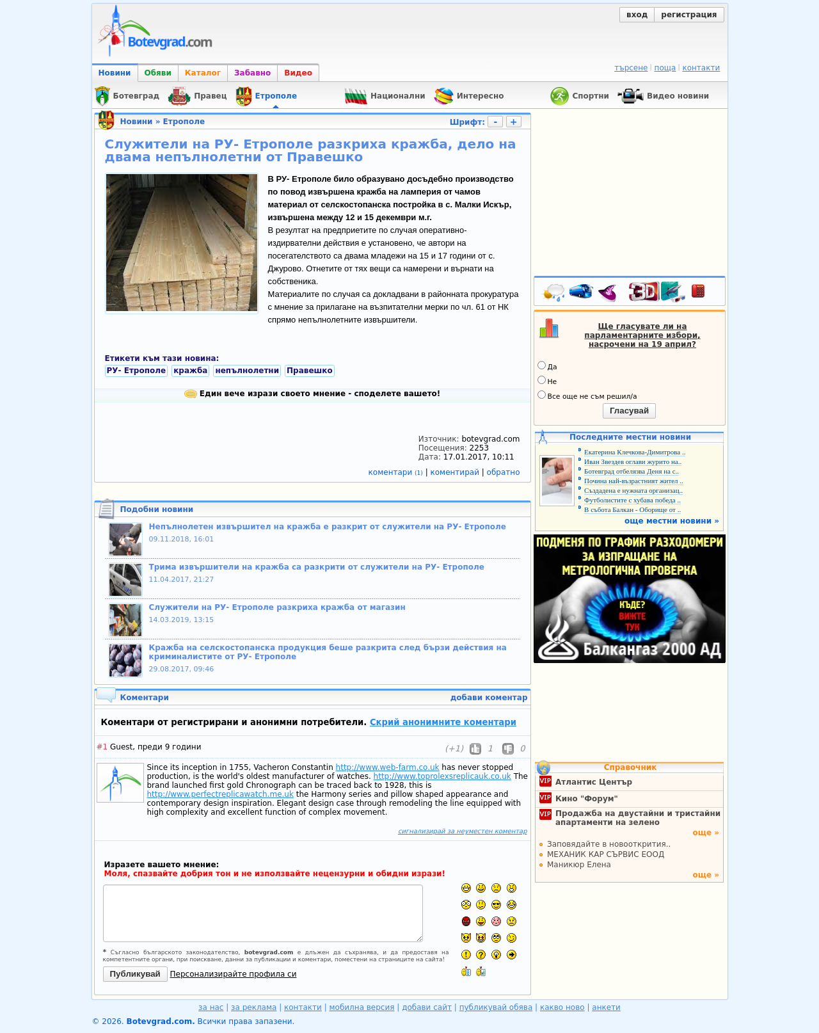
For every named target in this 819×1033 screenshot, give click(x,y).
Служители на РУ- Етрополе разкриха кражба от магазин (277, 607)
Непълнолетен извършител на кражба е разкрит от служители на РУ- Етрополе (328, 526)
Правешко (310, 370)
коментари (397, 472)
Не (547, 381)
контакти (701, 67)
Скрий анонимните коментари (443, 722)
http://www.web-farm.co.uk (388, 767)
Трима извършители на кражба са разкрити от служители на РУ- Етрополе (316, 567)
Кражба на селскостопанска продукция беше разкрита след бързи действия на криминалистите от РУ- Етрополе (328, 652)
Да (547, 366)
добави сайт (427, 1007)
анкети (606, 1007)
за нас (210, 1007)
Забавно (252, 72)
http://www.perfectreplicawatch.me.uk (220, 794)
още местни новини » (671, 520)
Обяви (158, 72)
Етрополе (184, 121)
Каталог (203, 72)
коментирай (456, 472)
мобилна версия (362, 1007)
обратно (503, 472)
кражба (190, 370)
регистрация (689, 14)
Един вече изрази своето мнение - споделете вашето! (312, 393)
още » (705, 832)
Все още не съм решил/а (587, 395)
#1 (102, 746)
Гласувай (629, 410)
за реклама (253, 1007)
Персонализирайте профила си (233, 974)
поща (665, 67)
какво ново (562, 1007)
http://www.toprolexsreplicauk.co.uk (442, 776)
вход (637, 14)
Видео (298, 72)
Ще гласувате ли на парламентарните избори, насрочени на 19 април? (642, 335)
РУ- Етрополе (136, 370)
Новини (115, 72)
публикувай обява (496, 1007)
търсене (631, 67)
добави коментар (489, 697)
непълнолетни (247, 370)
